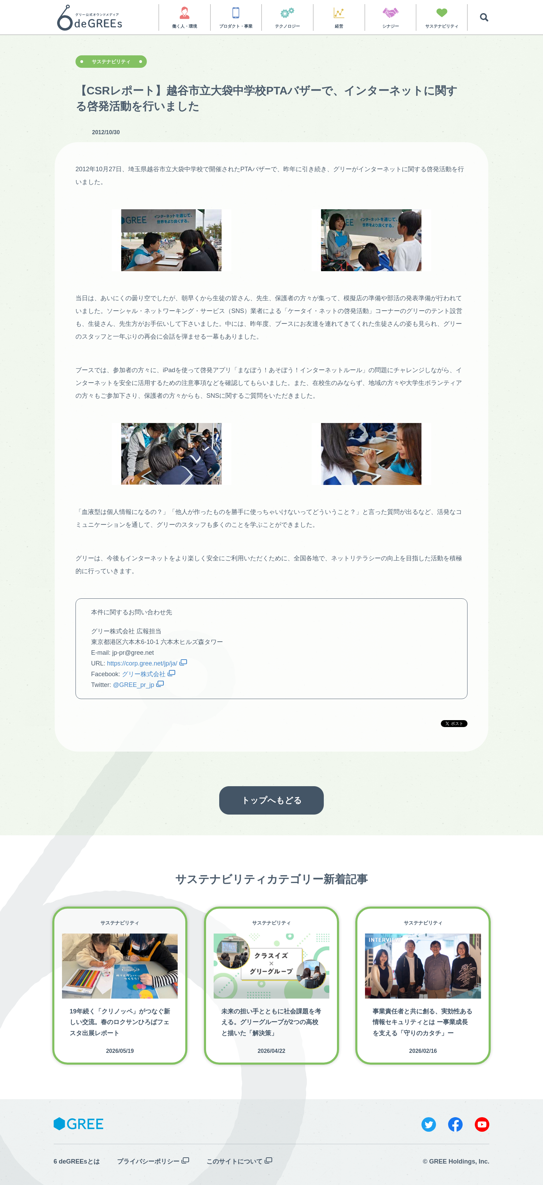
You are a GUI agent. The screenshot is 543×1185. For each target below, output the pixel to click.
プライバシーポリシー (148, 1161)
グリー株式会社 (144, 674)
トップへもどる (271, 800)
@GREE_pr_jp (133, 684)
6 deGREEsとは (77, 1161)
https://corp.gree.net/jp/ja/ (142, 663)
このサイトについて (234, 1161)
